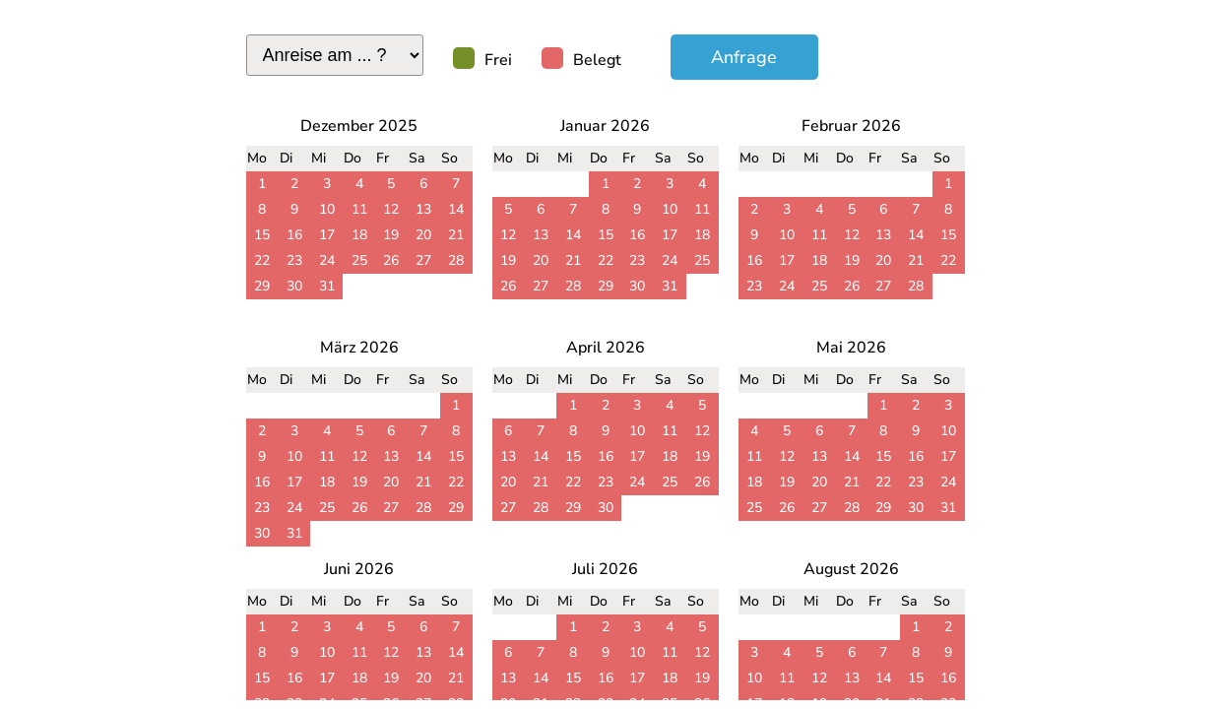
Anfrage (744, 57)
